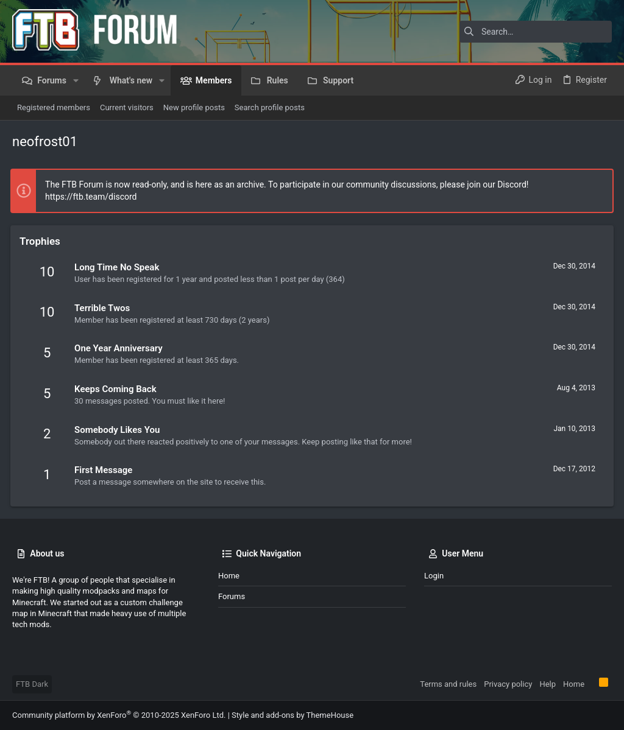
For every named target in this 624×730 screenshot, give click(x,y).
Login (434, 575)
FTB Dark (32, 684)
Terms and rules (448, 684)
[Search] (535, 32)
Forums (231, 596)
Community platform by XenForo (118, 715)
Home (228, 575)
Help (547, 684)
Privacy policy (508, 684)
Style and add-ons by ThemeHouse (292, 715)
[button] (76, 80)
